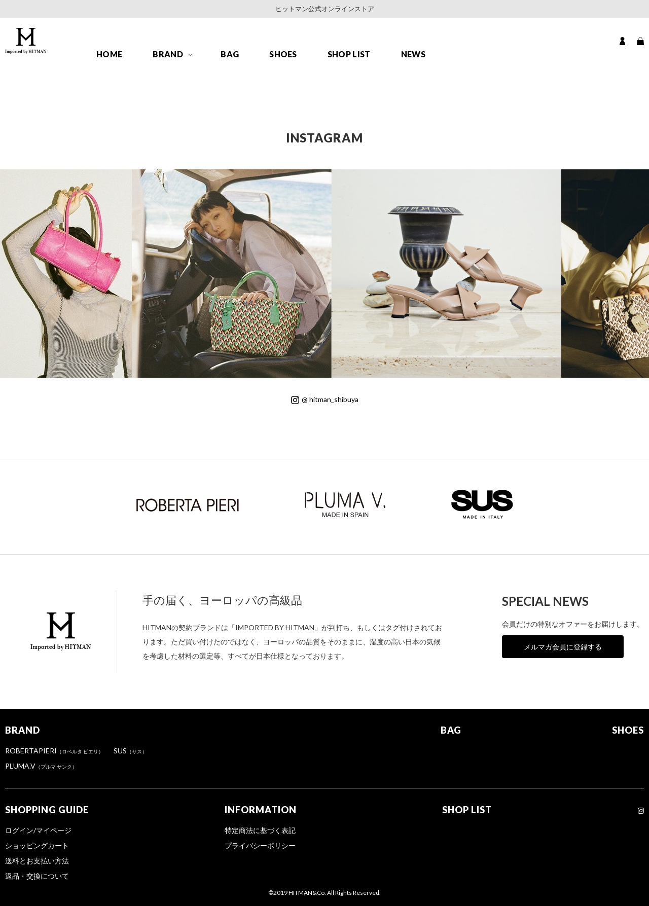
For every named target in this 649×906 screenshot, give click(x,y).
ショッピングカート (37, 845)
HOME (109, 54)
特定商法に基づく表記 (260, 830)
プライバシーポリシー (260, 845)
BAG (230, 54)
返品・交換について (37, 876)
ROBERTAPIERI (54, 750)
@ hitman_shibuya (324, 399)
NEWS (413, 54)
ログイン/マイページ (38, 830)
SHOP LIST (349, 54)
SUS (130, 750)
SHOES (283, 54)
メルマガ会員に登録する (563, 646)
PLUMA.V (41, 766)
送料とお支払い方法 (37, 860)
